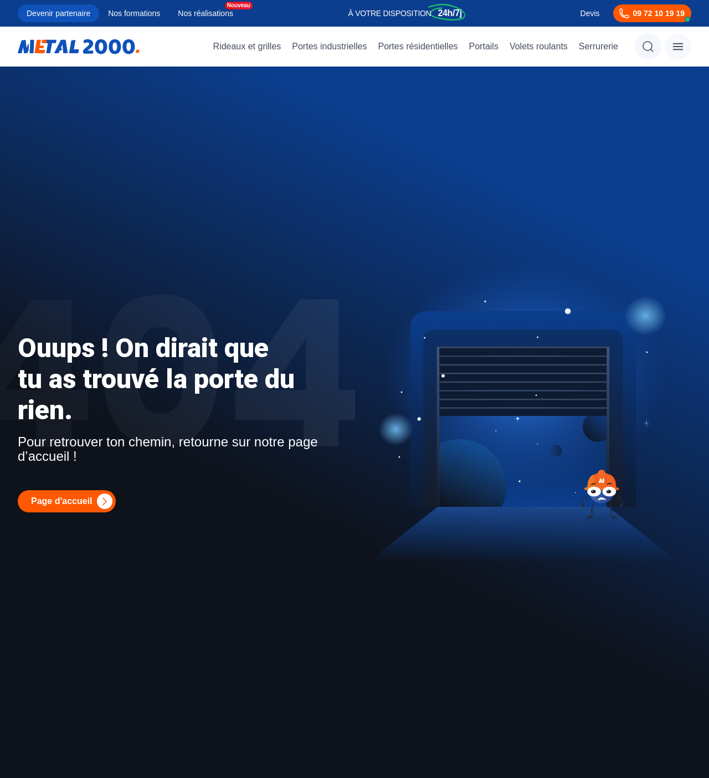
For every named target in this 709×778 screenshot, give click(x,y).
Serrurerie (598, 46)
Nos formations (134, 13)
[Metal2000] (79, 46)
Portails (484, 46)
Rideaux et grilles (247, 46)
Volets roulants (539, 46)
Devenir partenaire (58, 13)
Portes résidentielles (418, 46)
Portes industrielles (329, 46)
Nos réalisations (205, 13)
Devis (590, 13)
